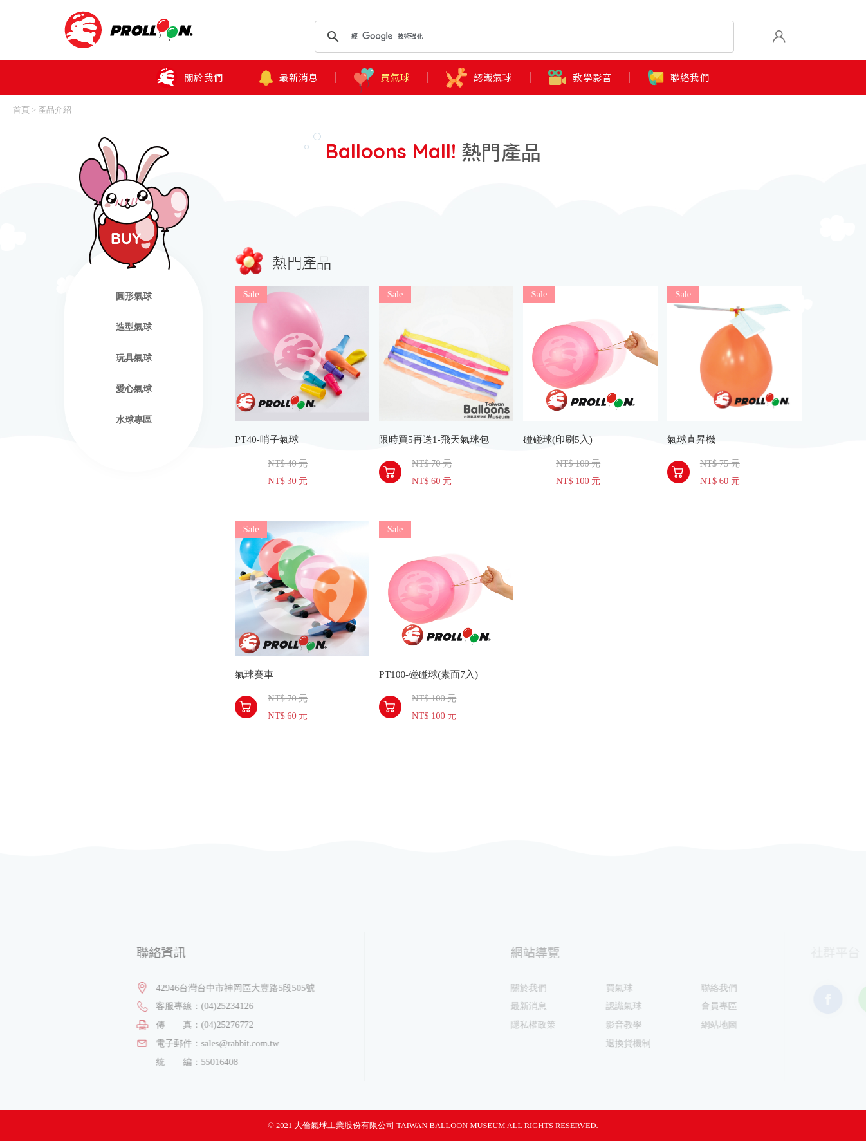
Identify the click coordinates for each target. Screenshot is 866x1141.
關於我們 (189, 77)
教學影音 (580, 77)
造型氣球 (134, 327)
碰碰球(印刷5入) (590, 353)
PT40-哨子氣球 (302, 353)
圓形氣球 (134, 296)
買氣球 (382, 77)
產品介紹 (54, 110)
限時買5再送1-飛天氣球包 (446, 353)
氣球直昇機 (734, 353)
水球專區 (134, 419)
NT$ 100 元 (578, 481)
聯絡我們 (679, 78)
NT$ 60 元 (432, 481)
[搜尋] (522, 36)
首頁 (21, 110)
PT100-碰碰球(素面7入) (446, 588)
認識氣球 (479, 78)
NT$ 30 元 (288, 481)
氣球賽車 (302, 588)
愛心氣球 (134, 389)
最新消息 (288, 78)
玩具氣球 (134, 358)
